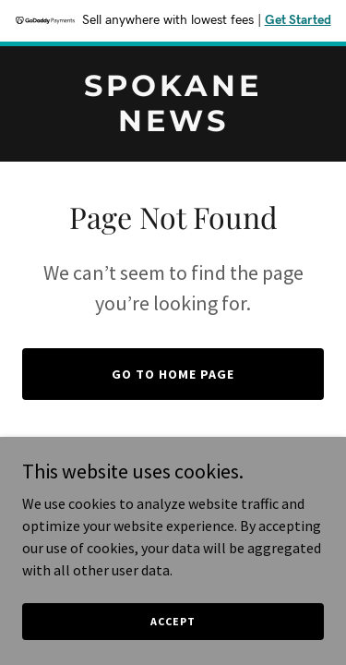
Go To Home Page (173, 374)
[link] (173, 125)
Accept (172, 646)
